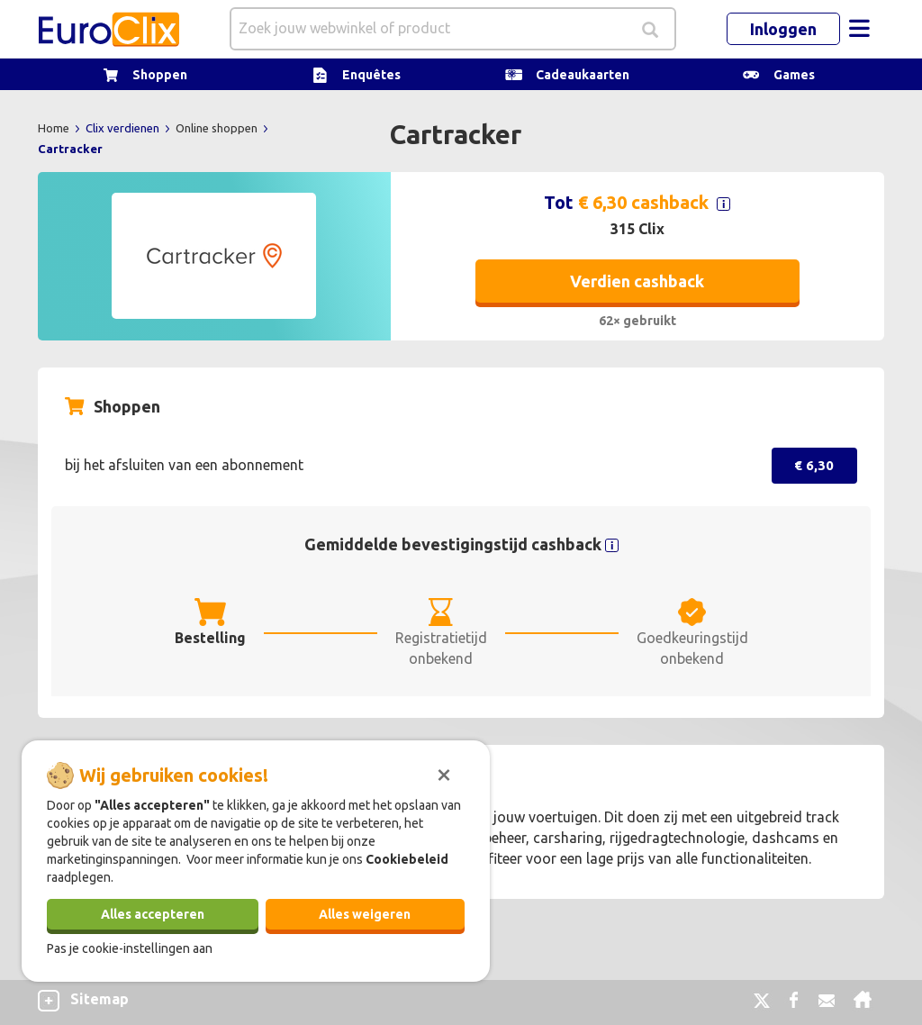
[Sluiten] (444, 773)
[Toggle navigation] (859, 29)
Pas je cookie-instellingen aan (129, 948)
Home (55, 128)
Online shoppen (218, 128)
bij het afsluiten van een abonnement (184, 465)
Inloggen (783, 29)
